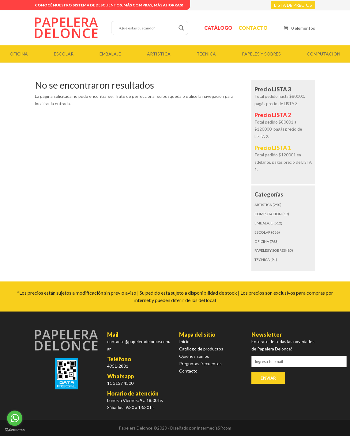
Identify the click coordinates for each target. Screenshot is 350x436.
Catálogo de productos (201, 348)
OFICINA (19, 53)
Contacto (253, 28)
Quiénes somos (194, 356)
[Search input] (147, 28)
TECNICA (206, 53)
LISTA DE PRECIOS (293, 5)
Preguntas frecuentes (200, 363)
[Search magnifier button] (181, 28)
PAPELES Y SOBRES (261, 53)
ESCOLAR (63, 53)
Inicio (184, 341)
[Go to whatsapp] (14, 418)
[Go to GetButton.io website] (14, 430)
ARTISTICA (159, 53)
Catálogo (218, 28)
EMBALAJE (110, 53)
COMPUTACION (323, 53)
